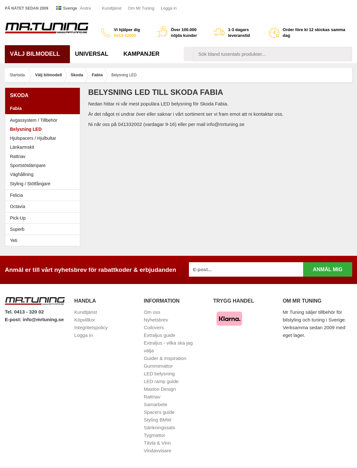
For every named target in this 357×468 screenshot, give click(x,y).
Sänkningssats (159, 427)
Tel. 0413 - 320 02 (24, 311)
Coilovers (154, 327)
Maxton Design (160, 389)
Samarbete (155, 404)
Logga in (169, 8)
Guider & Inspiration (165, 358)
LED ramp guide (161, 381)
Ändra (85, 8)
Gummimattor (158, 366)
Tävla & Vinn (157, 443)
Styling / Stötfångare (30, 183)
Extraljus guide (159, 335)
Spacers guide (159, 412)
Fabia (44, 108)
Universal (94, 54)
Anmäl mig (328, 269)
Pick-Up (18, 218)
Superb (44, 229)
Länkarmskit (22, 147)
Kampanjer (141, 54)
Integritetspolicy (91, 327)
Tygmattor (154, 435)
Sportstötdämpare (28, 165)
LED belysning (159, 373)
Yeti (44, 240)
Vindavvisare (157, 450)
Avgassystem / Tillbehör (33, 120)
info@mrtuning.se (43, 319)
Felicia (44, 195)
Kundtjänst (111, 8)
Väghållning (21, 174)
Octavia (44, 206)
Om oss (152, 312)
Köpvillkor (84, 319)
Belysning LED (26, 129)
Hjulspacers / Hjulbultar (33, 138)
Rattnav (17, 156)
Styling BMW (157, 419)
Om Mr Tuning (141, 8)
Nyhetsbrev (156, 319)
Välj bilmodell (37, 54)
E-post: (14, 319)
